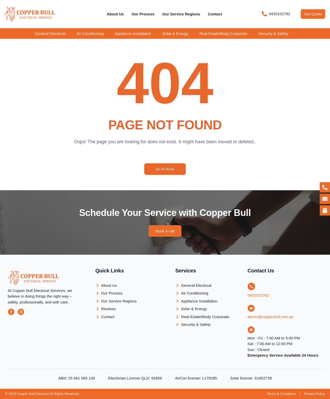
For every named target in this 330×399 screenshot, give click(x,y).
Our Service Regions (181, 14)
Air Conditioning (90, 33)
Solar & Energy (175, 33)
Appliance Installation (133, 33)
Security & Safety (273, 33)
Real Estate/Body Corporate (223, 33)
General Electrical (50, 33)
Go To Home (165, 169)
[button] (53, 33)
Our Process (143, 14)
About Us (115, 14)
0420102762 (258, 295)
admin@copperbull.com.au (271, 317)
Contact (215, 14)
